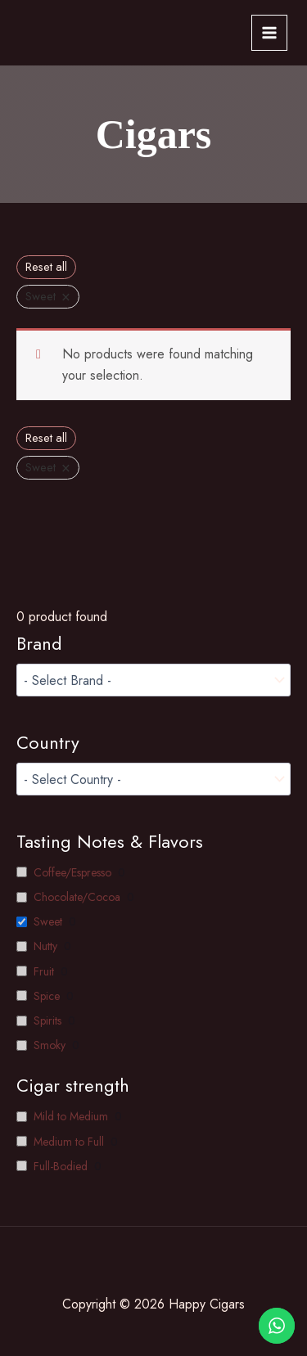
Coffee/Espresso (72, 872)
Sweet (48, 921)
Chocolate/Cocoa (77, 897)
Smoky (49, 1045)
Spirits (47, 1020)
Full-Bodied (61, 1166)
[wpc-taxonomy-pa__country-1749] (153, 779)
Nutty (45, 946)
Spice (47, 996)
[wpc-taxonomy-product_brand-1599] (153, 680)
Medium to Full (69, 1141)
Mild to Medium (71, 1116)
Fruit (44, 971)
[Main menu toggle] (269, 33)
